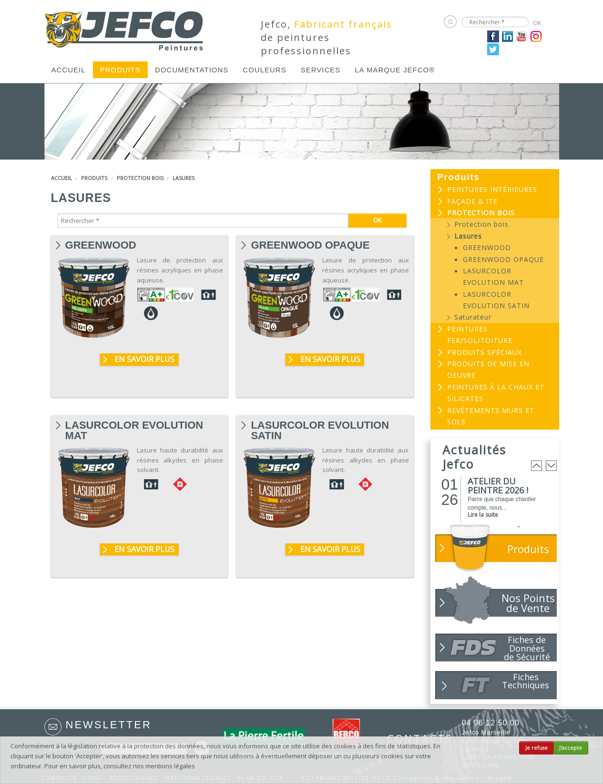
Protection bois (140, 177)
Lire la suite (483, 515)
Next (551, 465)
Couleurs (264, 70)
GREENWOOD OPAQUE (310, 245)
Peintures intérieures (492, 189)
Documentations (191, 70)
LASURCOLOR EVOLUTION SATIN (320, 425)
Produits (120, 70)
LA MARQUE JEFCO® (395, 70)
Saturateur (472, 317)
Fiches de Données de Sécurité (527, 648)
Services (321, 70)
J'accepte (570, 747)
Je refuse (536, 747)
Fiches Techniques (525, 681)
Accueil (68, 70)
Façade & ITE (472, 201)
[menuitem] (68, 69)
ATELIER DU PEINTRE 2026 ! (498, 485)
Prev (536, 465)
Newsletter (109, 725)
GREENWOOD (100, 245)
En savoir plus (144, 359)
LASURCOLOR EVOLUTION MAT (134, 425)
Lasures (183, 177)
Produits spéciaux (484, 352)
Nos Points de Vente (528, 603)
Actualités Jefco (474, 457)
